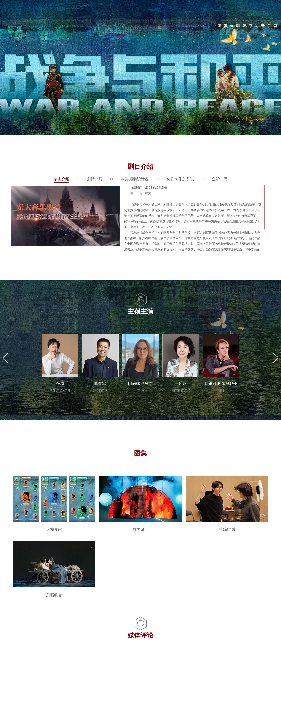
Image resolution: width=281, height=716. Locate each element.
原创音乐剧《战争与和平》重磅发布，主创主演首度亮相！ (88, 694)
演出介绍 (61, 179)
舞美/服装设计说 (134, 179)
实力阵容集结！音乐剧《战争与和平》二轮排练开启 (83, 654)
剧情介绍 (95, 179)
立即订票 (219, 179)
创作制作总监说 (180, 179)
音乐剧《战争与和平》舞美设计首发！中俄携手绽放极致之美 (90, 664)
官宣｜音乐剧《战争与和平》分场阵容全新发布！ (81, 684)
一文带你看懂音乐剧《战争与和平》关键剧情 (77, 674)
